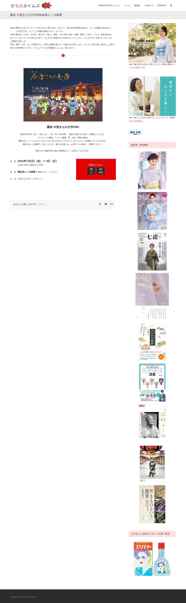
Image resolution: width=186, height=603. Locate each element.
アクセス (53, 172)
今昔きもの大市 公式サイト (30, 179)
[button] (171, 5)
